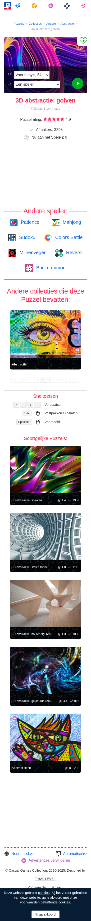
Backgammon (50, 267)
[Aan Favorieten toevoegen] (82, 41)
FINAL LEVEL (45, 879)
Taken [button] (35, 5)
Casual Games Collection (28, 870)
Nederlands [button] (21, 854)
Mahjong (71, 222)
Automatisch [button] (73, 854)
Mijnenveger (32, 252)
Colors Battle (68, 237)
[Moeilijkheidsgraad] (32, 75)
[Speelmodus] (37, 84)
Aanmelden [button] (83, 5)
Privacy (58, 887)
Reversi (73, 252)
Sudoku (26, 237)
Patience (29, 222)
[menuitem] (18, 5)
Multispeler (18, 5)
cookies (44, 893)
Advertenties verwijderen (49, 860)
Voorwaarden (38, 887)
